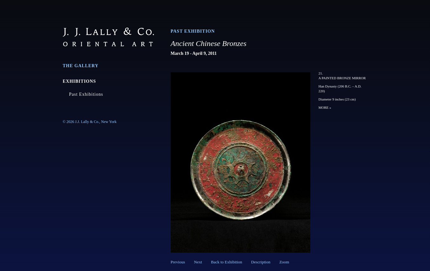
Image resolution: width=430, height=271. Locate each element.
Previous (178, 262)
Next (198, 262)
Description (260, 262)
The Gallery (81, 65)
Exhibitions (79, 81)
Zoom (284, 262)
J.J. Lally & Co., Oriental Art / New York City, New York (108, 37)
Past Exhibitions (86, 94)
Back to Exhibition (226, 262)
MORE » (325, 107)
